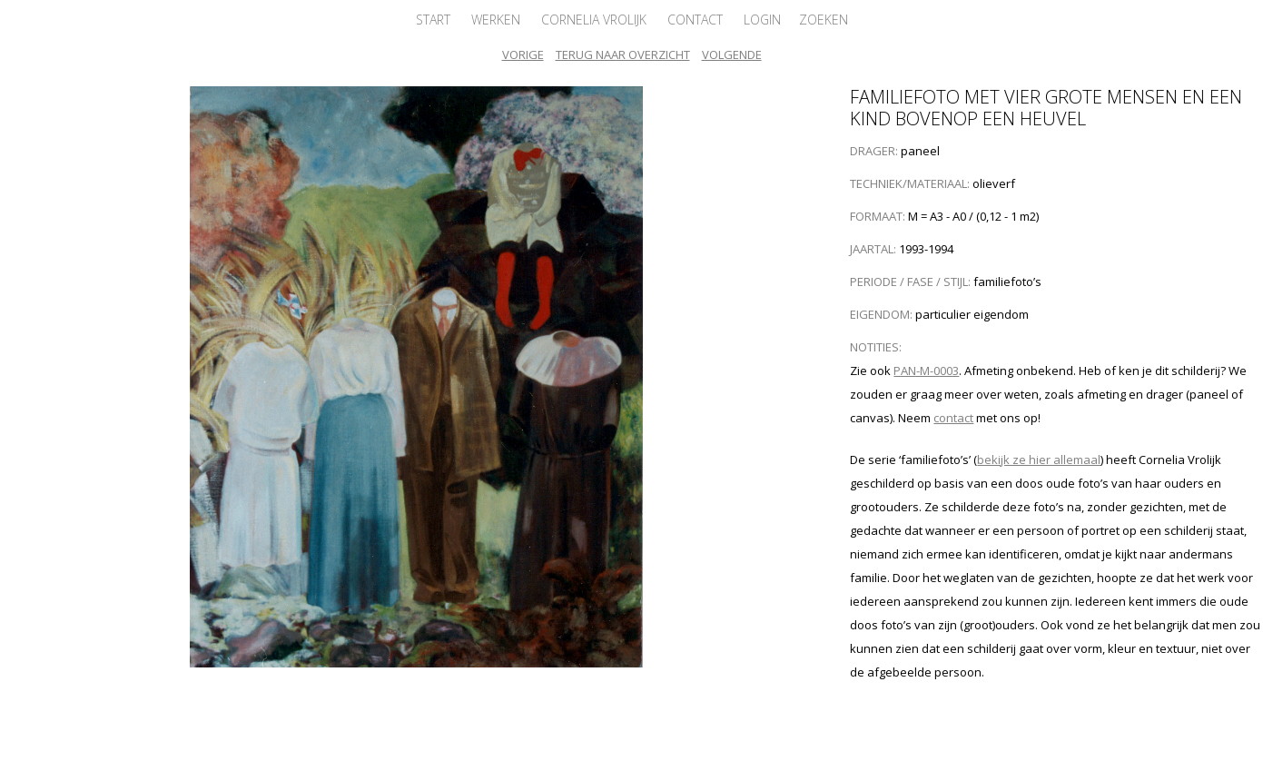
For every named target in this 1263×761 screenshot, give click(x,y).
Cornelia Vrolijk (593, 19)
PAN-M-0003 (926, 370)
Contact (695, 19)
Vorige (523, 54)
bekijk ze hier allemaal (1038, 459)
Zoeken (823, 19)
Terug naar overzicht (623, 54)
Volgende (732, 54)
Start (433, 19)
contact (953, 418)
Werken (495, 19)
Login (762, 19)
